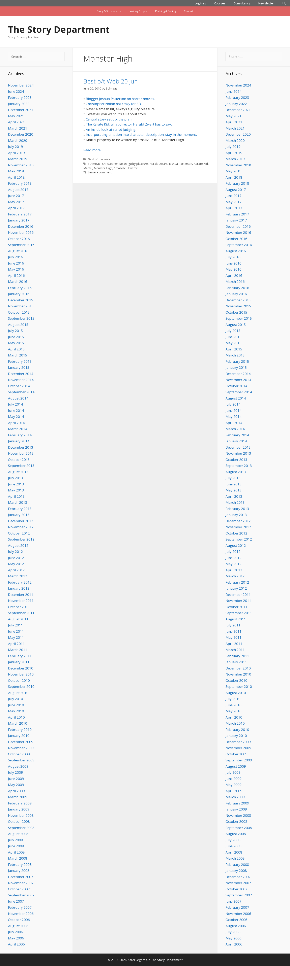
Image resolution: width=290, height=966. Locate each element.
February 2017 (20, 214)
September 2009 (21, 760)
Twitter (132, 168)
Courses (220, 3)
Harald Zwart (158, 164)
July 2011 (15, 625)
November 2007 (21, 883)
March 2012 (17, 576)
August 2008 (18, 833)
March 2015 (17, 355)
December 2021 (20, 109)
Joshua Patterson (180, 164)
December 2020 (20, 134)
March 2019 (17, 159)
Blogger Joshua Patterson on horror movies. (120, 98)
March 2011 (17, 649)
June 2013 (16, 484)
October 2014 (19, 386)
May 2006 (16, 938)
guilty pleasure (138, 164)
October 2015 (19, 312)
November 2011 (21, 600)
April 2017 (16, 208)
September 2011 (21, 613)
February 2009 (20, 803)
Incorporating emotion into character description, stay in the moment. (141, 134)
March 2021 (17, 128)
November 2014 (21, 379)
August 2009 (18, 766)
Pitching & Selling (165, 11)
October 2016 (19, 238)
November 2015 (21, 306)
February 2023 (20, 97)
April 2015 (16, 349)
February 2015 (20, 361)
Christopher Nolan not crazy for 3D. (114, 103)
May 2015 (16, 343)
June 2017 (16, 195)
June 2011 (16, 631)
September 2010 (21, 686)
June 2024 (16, 91)
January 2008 (18, 870)
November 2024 (21, 85)
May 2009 (16, 784)
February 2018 (20, 183)
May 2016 (16, 269)
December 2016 (20, 226)
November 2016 (21, 232)
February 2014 (20, 435)
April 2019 (16, 152)
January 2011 (18, 662)
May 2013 (16, 490)
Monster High (103, 168)
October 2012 (19, 533)
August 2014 (18, 398)
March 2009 (17, 797)
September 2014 (21, 392)
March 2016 (17, 281)
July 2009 (15, 772)
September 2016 (21, 244)
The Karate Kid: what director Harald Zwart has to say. (129, 124)
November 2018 (21, 165)
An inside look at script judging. (111, 129)
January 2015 (18, 367)
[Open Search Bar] (284, 3)
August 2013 (18, 472)
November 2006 (21, 913)
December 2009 (20, 741)
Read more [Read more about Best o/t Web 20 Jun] (92, 150)
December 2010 (20, 668)
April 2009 (16, 791)
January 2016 (18, 293)
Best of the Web (99, 159)
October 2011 (19, 607)
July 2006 (15, 932)
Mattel (87, 168)
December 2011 (20, 594)
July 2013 (15, 478)
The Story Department (59, 29)
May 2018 (16, 171)
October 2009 (19, 754)
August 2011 (18, 619)
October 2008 (19, 821)
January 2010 (18, 735)
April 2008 (16, 852)
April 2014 (16, 422)
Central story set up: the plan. (109, 119)
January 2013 (18, 514)
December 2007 (20, 876)
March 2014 (17, 428)
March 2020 (17, 140)
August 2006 (18, 926)
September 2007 (21, 895)
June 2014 (16, 410)
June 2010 (16, 705)
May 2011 (16, 637)
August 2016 (18, 251)
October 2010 (19, 680)
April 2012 (16, 570)
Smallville (120, 168)
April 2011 (16, 643)
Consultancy (242, 3)
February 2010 (20, 729)
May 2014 (16, 416)
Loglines (200, 3)
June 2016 (16, 263)
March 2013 (17, 502)
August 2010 (18, 692)
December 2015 (20, 300)
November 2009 (21, 748)
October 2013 (19, 459)
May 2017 (16, 202)
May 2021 (16, 116)
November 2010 (21, 674)
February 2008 (20, 864)
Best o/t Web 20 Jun (110, 81)
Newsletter (266, 3)
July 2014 (15, 404)
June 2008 (16, 846)
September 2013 (21, 465)
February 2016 (20, 287)
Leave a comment (100, 172)
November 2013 (21, 453)
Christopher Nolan (114, 164)
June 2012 (16, 557)
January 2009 (18, 809)
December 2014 (20, 373)
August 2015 (18, 324)
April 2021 (16, 122)
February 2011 (20, 656)
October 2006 (19, 919)
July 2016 (15, 257)
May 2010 (16, 711)
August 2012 (18, 545)
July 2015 (15, 330)
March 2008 (17, 858)
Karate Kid (201, 164)
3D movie (94, 164)
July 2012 (15, 551)
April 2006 (16, 944)
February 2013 (20, 508)
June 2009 (16, 778)
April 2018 (16, 177)
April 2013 (16, 496)
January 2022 (18, 103)
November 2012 (21, 527)
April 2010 (16, 717)
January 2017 (18, 220)
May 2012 (16, 563)
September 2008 (21, 827)
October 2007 (19, 889)
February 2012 (20, 582)
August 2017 (18, 189)
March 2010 (17, 723)
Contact (188, 11)
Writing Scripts (138, 11)
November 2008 (21, 815)
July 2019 (15, 146)
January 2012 (18, 588)
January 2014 (18, 441)
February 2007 (20, 907)
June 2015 (16, 337)
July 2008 (15, 840)
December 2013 (20, 447)
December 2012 (20, 521)
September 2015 (21, 318)
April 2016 (16, 275)
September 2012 (21, 539)
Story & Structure (111, 11)
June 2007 (16, 901)
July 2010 (15, 698)
